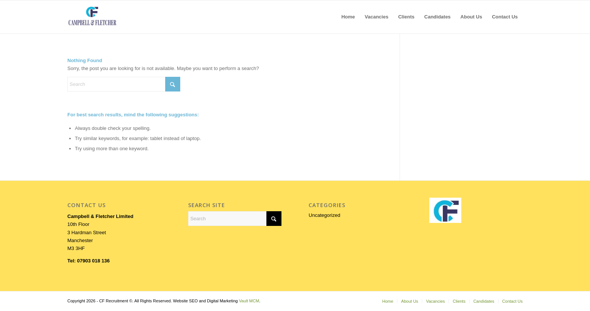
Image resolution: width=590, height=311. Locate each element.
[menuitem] (348, 17)
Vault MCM (249, 301)
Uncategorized (324, 215)
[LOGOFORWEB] (92, 17)
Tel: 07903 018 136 (88, 261)
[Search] (123, 84)
